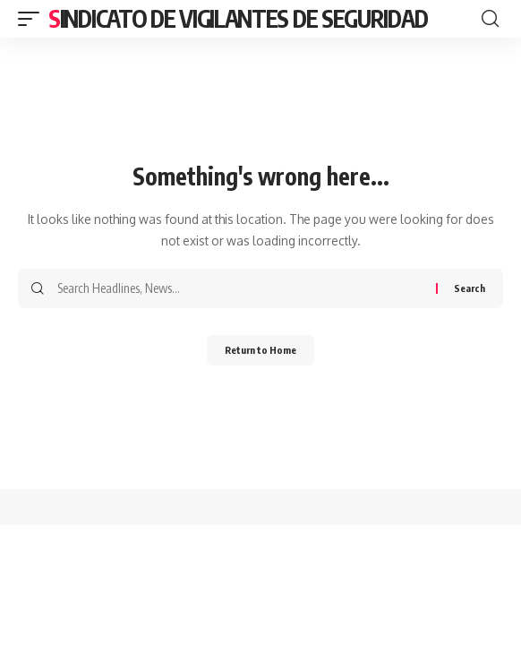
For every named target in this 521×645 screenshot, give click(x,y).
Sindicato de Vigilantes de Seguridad (237, 18)
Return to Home (260, 350)
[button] (33, 19)
